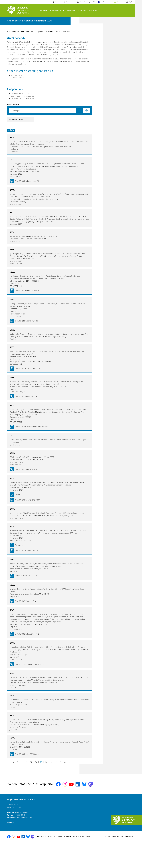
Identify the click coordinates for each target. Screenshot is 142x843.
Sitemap (88, 836)
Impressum (41, 836)
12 (31, 762)
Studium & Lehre (57, 10)
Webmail (82, 2)
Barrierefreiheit (78, 836)
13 (36, 762)
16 (51, 762)
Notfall (93, 2)
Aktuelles (93, 10)
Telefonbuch (69, 2)
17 (56, 762)
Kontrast (57, 2)
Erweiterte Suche (16, 119)
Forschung (71, 10)
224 (70, 762)
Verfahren (25, 31)
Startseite (43, 10)
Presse (68, 836)
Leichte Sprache (105, 2)
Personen (82, 10)
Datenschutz (51, 836)
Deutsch (119, 2)
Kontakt (10, 823)
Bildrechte (61, 836)
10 (21, 762)
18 (60, 762)
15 (46, 762)
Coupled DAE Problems (44, 31)
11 (26, 762)
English (131, 2)
